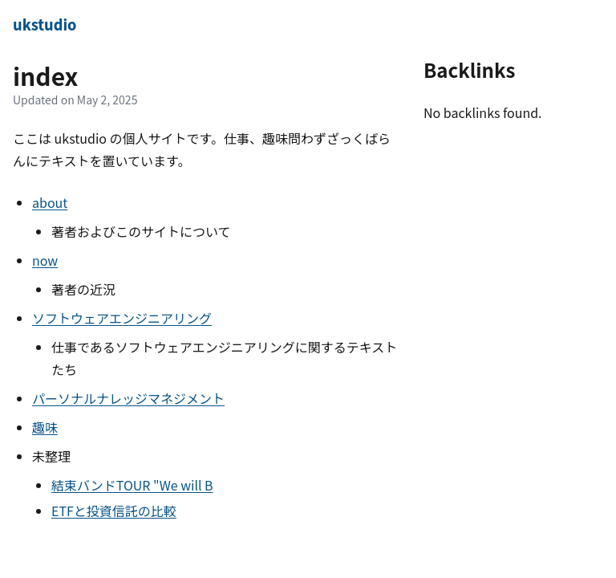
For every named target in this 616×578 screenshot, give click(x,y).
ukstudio (44, 24)
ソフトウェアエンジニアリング (122, 318)
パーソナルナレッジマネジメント (128, 398)
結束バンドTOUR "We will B (132, 485)
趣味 (45, 427)
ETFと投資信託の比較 (113, 510)
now (45, 260)
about (49, 202)
